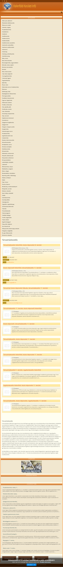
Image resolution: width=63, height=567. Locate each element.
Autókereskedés (6, 40)
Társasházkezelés (6, 211)
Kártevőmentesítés (6, 142)
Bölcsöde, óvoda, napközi (8, 65)
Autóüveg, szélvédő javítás (8, 54)
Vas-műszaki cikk (6, 226)
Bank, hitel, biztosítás (7, 60)
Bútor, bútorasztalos (6, 71)
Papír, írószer (5, 182)
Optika (3, 180)
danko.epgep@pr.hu (11, 282)
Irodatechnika (5, 138)
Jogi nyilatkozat (25, 558)
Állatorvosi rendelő (6, 25)
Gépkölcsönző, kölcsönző (8, 118)
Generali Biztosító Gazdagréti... (10, 534)
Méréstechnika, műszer (7, 166)
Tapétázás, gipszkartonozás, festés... (11, 514)
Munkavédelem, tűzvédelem (8, 173)
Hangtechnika (5, 129)
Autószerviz (4, 49)
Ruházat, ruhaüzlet (6, 191)
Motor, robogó (5, 171)
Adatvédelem (41, 558)
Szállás (3, 195)
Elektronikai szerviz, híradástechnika (10, 87)
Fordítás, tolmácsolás (7, 104)
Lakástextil (4, 164)
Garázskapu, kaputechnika (8, 113)
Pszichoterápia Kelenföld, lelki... (10, 527)
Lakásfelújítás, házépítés (7, 162)
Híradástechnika (6, 133)
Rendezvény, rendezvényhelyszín (9, 186)
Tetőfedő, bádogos (6, 215)
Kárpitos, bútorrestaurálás (8, 140)
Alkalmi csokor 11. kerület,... (9, 548)
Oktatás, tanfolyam (6, 177)
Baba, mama (5, 58)
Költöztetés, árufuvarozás (8, 153)
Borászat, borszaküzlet (7, 67)
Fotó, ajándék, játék (6, 107)
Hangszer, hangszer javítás (8, 127)
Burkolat (4, 69)
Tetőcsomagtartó (6, 213)
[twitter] (4, 1)
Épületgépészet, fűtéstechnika (9, 93)
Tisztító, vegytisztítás (7, 217)
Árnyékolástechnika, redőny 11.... (10, 487)
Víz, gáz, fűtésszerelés (7, 233)
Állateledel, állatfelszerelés (8, 23)
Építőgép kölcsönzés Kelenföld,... (10, 501)
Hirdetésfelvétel (9, 558)
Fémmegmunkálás (6, 96)
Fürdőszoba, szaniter (7, 109)
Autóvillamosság (6, 56)
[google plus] (6, 1)
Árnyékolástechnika (6, 29)
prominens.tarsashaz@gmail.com (14, 303)
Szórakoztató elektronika (7, 206)
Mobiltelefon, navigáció (7, 169)
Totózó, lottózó (5, 219)
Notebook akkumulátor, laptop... (10, 494)
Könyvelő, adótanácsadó (7, 155)
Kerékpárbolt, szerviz (7, 144)
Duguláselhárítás (6, 80)
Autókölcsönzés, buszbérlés (8, 43)
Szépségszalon (5, 202)
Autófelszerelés (5, 36)
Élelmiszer (4, 89)
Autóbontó (4, 34)
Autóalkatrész (5, 32)
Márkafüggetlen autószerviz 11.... (10, 521)
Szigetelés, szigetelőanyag (8, 204)
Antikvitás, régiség (6, 27)
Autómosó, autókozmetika (8, 47)
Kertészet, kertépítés (7, 146)
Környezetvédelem (6, 160)
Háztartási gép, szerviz (7, 131)
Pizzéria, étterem (6, 184)
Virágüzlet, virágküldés (7, 231)
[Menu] (61, 12)
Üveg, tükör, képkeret (7, 224)
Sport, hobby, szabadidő (7, 193)
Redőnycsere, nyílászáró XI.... (9, 508)
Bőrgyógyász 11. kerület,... (9, 540)
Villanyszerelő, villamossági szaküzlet (10, 228)
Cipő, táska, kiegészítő (7, 74)
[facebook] (2, 1)
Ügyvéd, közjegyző (6, 222)
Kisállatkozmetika (6, 149)
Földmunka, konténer (7, 102)
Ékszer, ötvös (5, 85)
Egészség (4, 82)
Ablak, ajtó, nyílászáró (7, 20)
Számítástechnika (6, 197)
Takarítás (4, 208)
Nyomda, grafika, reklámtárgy (9, 175)
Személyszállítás (6, 200)
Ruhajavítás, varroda (6, 188)
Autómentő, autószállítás (7, 45)
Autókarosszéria (6, 38)
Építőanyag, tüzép (6, 91)
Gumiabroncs (5, 120)
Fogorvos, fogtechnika (7, 100)
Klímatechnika (5, 151)
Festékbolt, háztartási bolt (8, 98)
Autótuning (4, 51)
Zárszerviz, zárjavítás (7, 235)
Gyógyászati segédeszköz (8, 122)
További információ (45, 564)
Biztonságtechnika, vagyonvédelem (10, 62)
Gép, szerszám (5, 116)
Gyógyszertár (5, 124)
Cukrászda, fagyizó (6, 78)
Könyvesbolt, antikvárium (8, 158)
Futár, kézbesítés (6, 111)
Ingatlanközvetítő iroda (7, 135)
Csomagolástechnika (7, 76)
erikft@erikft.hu (10, 262)
